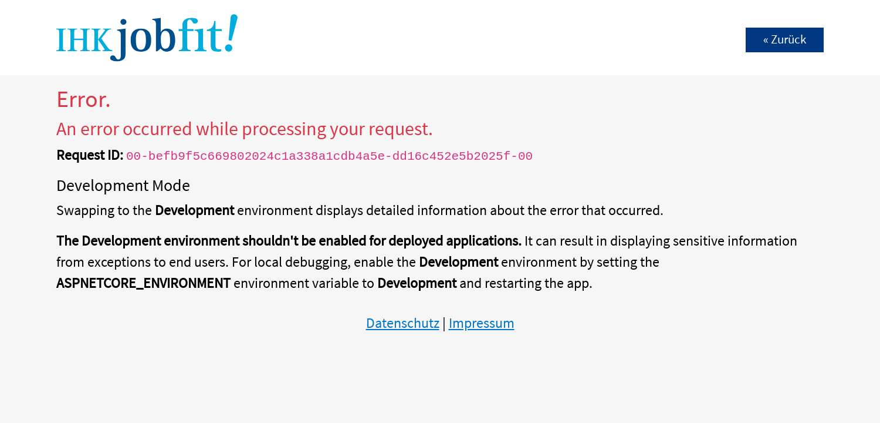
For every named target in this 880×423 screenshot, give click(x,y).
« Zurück (784, 39)
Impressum (482, 323)
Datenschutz (402, 323)
